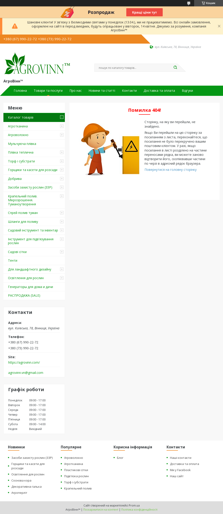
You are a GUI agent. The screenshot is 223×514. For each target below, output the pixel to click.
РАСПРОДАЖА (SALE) (24, 295)
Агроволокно (18, 135)
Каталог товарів (20, 117)
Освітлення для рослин (26, 278)
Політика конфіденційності (139, 510)
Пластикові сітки (76, 470)
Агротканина (18, 126)
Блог (120, 458)
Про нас (75, 90)
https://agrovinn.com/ (24, 362)
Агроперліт (19, 493)
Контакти (129, 90)
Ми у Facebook (180, 470)
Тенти (12, 260)
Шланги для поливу (23, 221)
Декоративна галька (26, 486)
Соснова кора (21, 480)
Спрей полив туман (23, 213)
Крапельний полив (78, 488)
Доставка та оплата (159, 90)
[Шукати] (175, 68)
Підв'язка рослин (76, 476)
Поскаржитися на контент (100, 510)
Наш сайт (177, 476)
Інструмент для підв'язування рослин (30, 241)
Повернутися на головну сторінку (170, 169)
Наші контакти (180, 458)
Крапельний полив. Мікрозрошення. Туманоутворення (22, 200)
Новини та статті (102, 90)
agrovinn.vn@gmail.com (25, 373)
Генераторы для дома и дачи (30, 287)
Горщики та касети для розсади (32, 170)
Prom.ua (134, 505)
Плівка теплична (20, 152)
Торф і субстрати (21, 161)
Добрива (15, 178)
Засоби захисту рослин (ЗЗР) (30, 187)
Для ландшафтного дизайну (29, 269)
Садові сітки (17, 252)
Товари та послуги (48, 90)
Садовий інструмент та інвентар (33, 230)
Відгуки (187, 90)
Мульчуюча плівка (22, 144)
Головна (20, 90)
